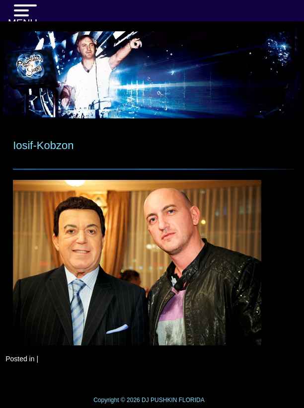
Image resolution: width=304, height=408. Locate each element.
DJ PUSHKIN (158, 400)
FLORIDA (192, 400)
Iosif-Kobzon (43, 145)
